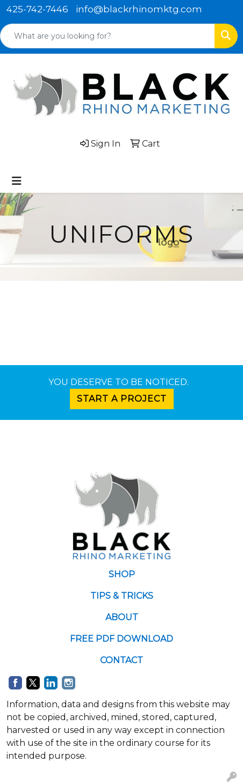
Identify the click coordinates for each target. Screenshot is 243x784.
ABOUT (121, 617)
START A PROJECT (122, 399)
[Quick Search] (107, 36)
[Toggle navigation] (16, 180)
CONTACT (121, 660)
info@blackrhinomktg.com (139, 9)
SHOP (122, 574)
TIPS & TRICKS (121, 596)
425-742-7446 (37, 9)
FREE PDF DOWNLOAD (121, 639)
